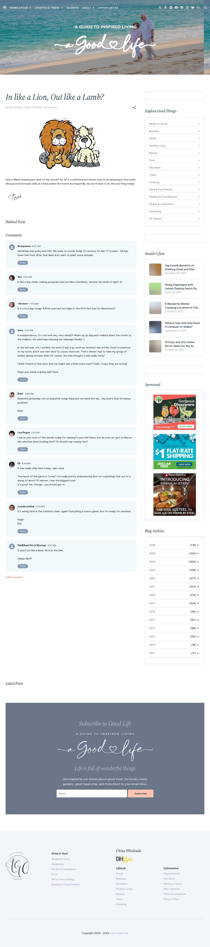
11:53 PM (40, 506)
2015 (152, 636)
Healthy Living (157, 145)
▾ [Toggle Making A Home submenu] (30, 8)
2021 (152, 586)
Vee (20, 276)
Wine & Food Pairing (160, 189)
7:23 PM (35, 432)
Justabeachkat (26, 506)
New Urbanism (172, 888)
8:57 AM (36, 246)
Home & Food (19, 7)
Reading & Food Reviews (163, 196)
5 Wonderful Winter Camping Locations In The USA (181, 305)
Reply (22, 263)
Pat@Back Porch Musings (32, 545)
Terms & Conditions (175, 893)
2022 (152, 578)
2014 (152, 644)
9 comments (50, 107)
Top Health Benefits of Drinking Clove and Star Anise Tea (180, 267)
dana (20, 330)
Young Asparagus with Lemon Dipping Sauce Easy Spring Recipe (182, 286)
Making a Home (173, 883)
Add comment (14, 577)
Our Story (169, 878)
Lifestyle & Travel (47, 7)
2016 (152, 628)
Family (152, 138)
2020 (152, 594)
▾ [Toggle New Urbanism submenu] (62, 8)
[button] (134, 107)
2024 (152, 561)
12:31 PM (28, 330)
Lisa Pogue (24, 432)
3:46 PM (29, 393)
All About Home (158, 123)
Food (152, 160)
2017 (152, 619)
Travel (152, 174)
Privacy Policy (171, 899)
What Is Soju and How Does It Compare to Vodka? (182, 324)
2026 (152, 545)
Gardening (155, 211)
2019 (152, 603)
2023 (152, 570)
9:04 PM (26, 463)
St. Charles (155, 218)
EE (19, 463)
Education (155, 167)
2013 (152, 653)
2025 (152, 553)
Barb (21, 393)
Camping (154, 182)
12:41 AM (51, 545)
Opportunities (108, 7)
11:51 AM (34, 303)
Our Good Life (119, 933)
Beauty (153, 152)
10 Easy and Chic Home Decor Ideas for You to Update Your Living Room (181, 344)
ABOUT (86, 7)
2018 (152, 611)
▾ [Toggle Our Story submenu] (93, 8)
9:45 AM (27, 277)
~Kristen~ (23, 303)
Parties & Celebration (161, 204)
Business (73, 7)
